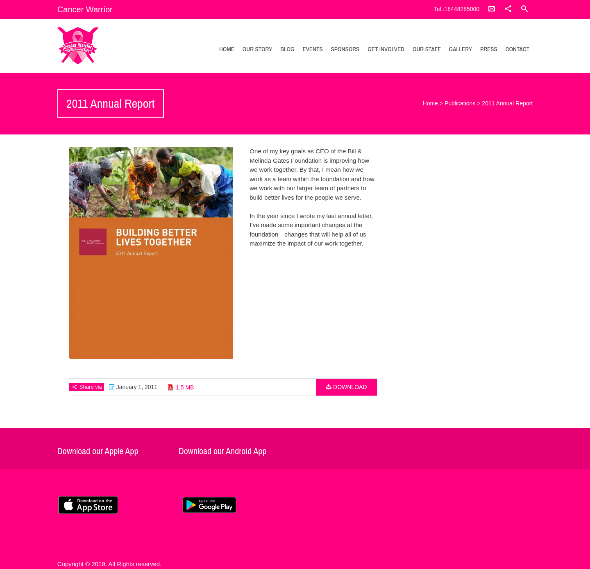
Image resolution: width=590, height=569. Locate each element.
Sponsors (345, 49)
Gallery (460, 49)
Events (312, 49)
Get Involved (386, 49)
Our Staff (427, 49)
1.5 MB (185, 387)
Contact (518, 49)
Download (346, 387)
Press (488, 49)
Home (226, 49)
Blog (287, 49)
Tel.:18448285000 (456, 9)
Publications (460, 103)
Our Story (257, 49)
